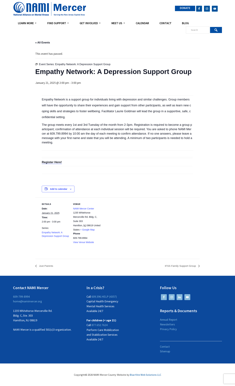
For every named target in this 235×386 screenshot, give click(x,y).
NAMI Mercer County (49, 9)
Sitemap (165, 351)
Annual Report (168, 319)
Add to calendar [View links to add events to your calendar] (58, 189)
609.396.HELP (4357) (104, 297)
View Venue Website (83, 242)
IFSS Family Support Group (180, 265)
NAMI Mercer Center (83, 208)
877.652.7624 (100, 325)
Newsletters (167, 324)
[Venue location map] (121, 220)
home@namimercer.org (27, 301)
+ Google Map (87, 229)
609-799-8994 (21, 297)
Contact (165, 346)
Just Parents (46, 265)
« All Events (42, 42)
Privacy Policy (168, 329)
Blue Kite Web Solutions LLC (145, 375)
